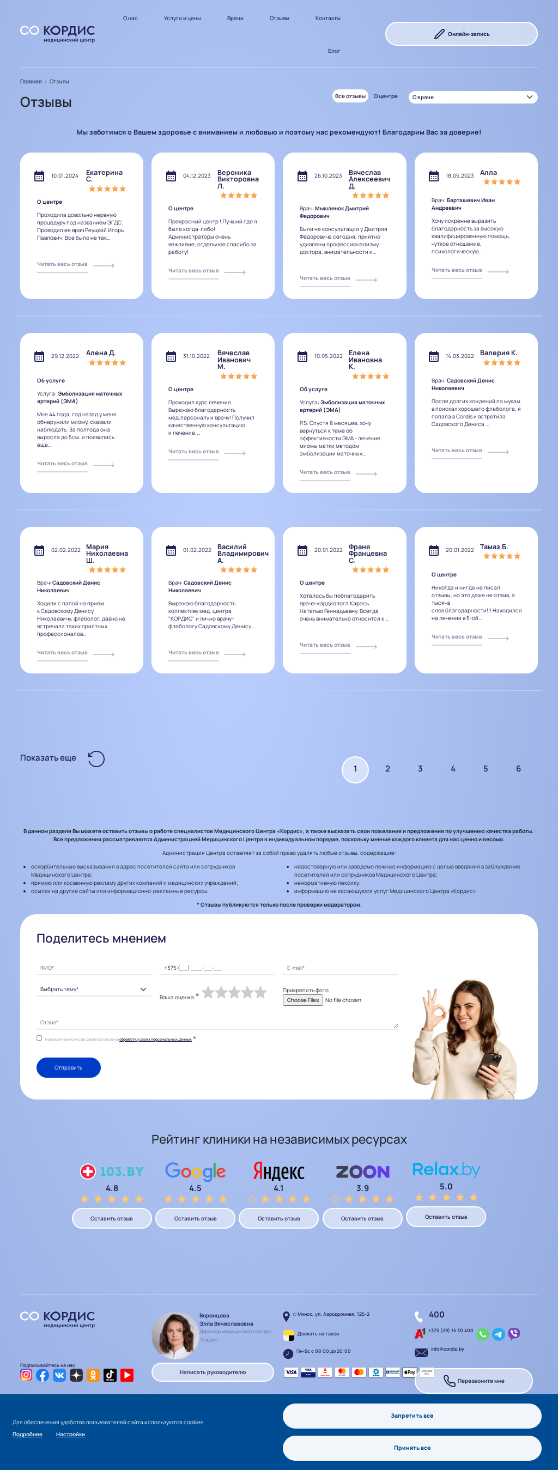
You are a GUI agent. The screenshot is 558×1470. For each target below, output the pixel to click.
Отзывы (279, 18)
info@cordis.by (447, 1349)
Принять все (412, 1447)
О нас (130, 18)
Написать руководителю (213, 1372)
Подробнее (28, 1433)
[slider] (234, 992)
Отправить (68, 1067)
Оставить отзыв (112, 1218)
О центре (386, 96)
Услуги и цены (182, 18)
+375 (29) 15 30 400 (451, 1330)
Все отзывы (350, 96)
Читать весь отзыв (62, 264)
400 (437, 1314)
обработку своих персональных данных (155, 1039)
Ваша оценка (177, 997)
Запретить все (412, 1415)
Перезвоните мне (474, 1381)
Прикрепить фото (306, 990)
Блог (334, 50)
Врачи (235, 18)
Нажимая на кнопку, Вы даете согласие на (118, 1039)
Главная (31, 81)
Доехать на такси (318, 1334)
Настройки (70, 1433)
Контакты (328, 18)
